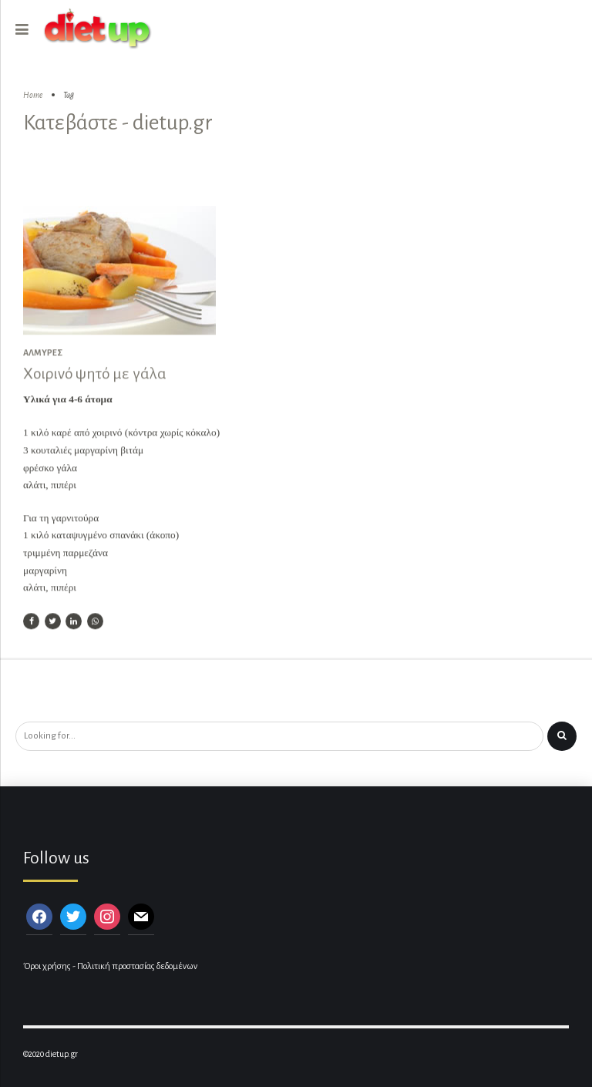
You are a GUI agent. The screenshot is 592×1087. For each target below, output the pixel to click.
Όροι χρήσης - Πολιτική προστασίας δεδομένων (110, 966)
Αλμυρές (42, 353)
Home (32, 95)
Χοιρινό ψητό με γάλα (94, 375)
